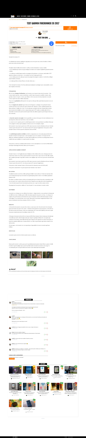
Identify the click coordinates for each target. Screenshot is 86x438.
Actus (37, 16)
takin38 (13, 301)
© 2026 (65, 437)
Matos (18, 16)
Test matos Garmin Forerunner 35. (18, 27)
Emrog (13, 332)
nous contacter (70, 437)
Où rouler (33, 16)
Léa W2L (13, 327)
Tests (12, 19)
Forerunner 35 (24, 19)
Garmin (20, 19)
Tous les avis (74, 45)
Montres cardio (16, 19)
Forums (29, 16)
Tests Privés (23, 16)
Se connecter (12, 358)
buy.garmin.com (18, 319)
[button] (73, 16)
